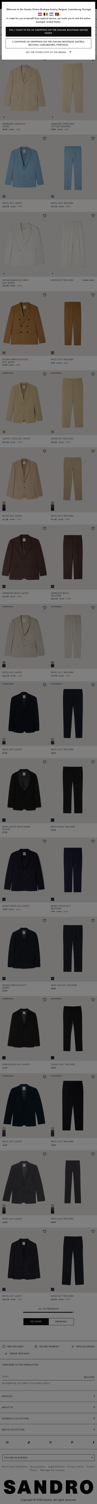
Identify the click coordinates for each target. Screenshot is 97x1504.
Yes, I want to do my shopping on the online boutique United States (48, 31)
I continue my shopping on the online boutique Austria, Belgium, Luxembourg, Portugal (48, 43)
